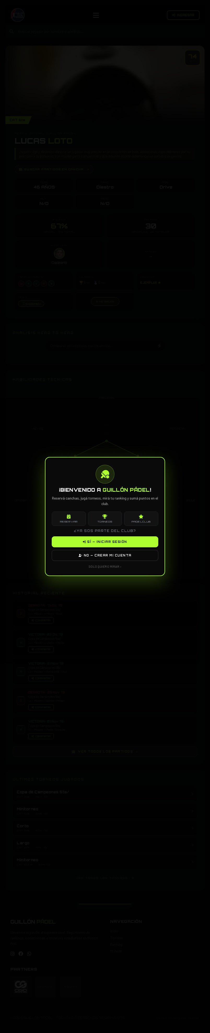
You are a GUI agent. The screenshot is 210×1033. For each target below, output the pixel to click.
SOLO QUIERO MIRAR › (105, 566)
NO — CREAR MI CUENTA (105, 555)
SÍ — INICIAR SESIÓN (105, 542)
